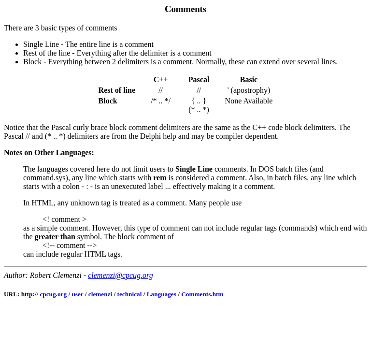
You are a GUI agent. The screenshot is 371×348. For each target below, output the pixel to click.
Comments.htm (202, 294)
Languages (161, 294)
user (77, 294)
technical (129, 294)
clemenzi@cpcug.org (120, 275)
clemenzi (100, 294)
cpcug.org (53, 294)
